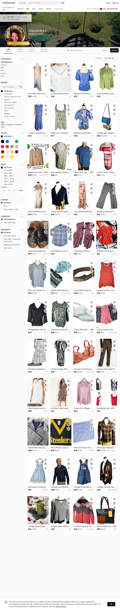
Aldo (4, 111)
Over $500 (7, 184)
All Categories (6, 62)
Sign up (115, 3)
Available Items (8, 236)
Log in (108, 3)
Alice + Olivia (8, 116)
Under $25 (7, 170)
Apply (21, 190)
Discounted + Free (9, 209)
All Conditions (8, 219)
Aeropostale (7, 105)
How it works (92, 9)
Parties (48, 9)
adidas (5, 99)
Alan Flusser (7, 108)
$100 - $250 (7, 179)
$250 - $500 (7, 181)
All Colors (6, 136)
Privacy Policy (61, 606)
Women (20, 9)
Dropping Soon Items (11, 245)
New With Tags (8, 222)
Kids (34, 9)
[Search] (44, 3)
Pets (2, 76)
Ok (111, 604)
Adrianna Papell (9, 102)
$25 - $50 (6, 173)
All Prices (6, 167)
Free (4, 206)
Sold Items (6, 248)
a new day (6, 94)
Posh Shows (59, 9)
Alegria (5, 113)
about (105, 50)
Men (27, 9)
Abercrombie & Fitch (11, 97)
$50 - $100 (7, 176)
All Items (6, 203)
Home (41, 9)
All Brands (6, 91)
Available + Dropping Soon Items (10, 240)
